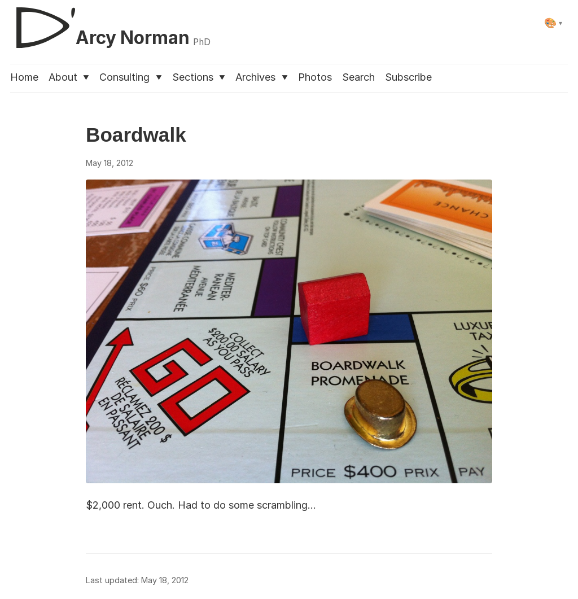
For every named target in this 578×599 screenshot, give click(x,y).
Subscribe (408, 77)
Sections (198, 77)
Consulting (130, 77)
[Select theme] (553, 23)
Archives (261, 77)
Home (24, 77)
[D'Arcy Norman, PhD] (110, 23)
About (69, 77)
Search (358, 77)
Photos (315, 77)
